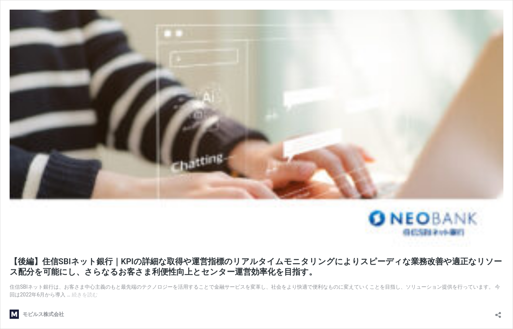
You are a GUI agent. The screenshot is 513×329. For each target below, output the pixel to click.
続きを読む (85, 295)
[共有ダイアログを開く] (498, 312)
